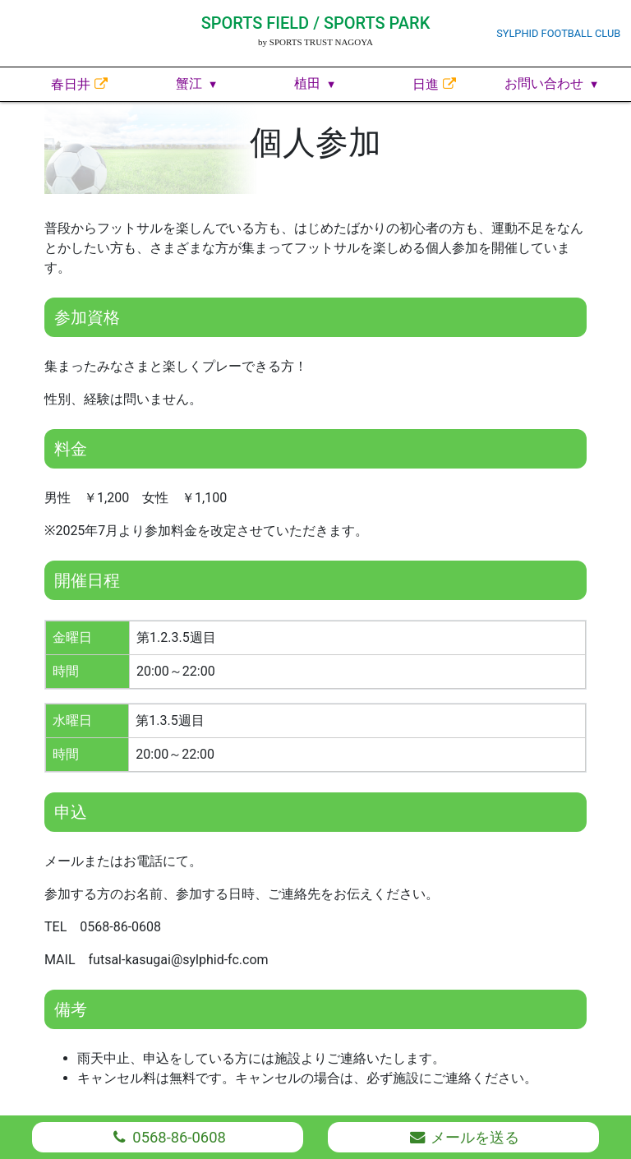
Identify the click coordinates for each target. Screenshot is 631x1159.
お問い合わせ (543, 83)
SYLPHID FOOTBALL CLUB (558, 33)
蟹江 (189, 83)
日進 (425, 84)
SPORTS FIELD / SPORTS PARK (316, 23)
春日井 (70, 84)
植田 (307, 83)
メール (463, 1137)
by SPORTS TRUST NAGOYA (315, 42)
